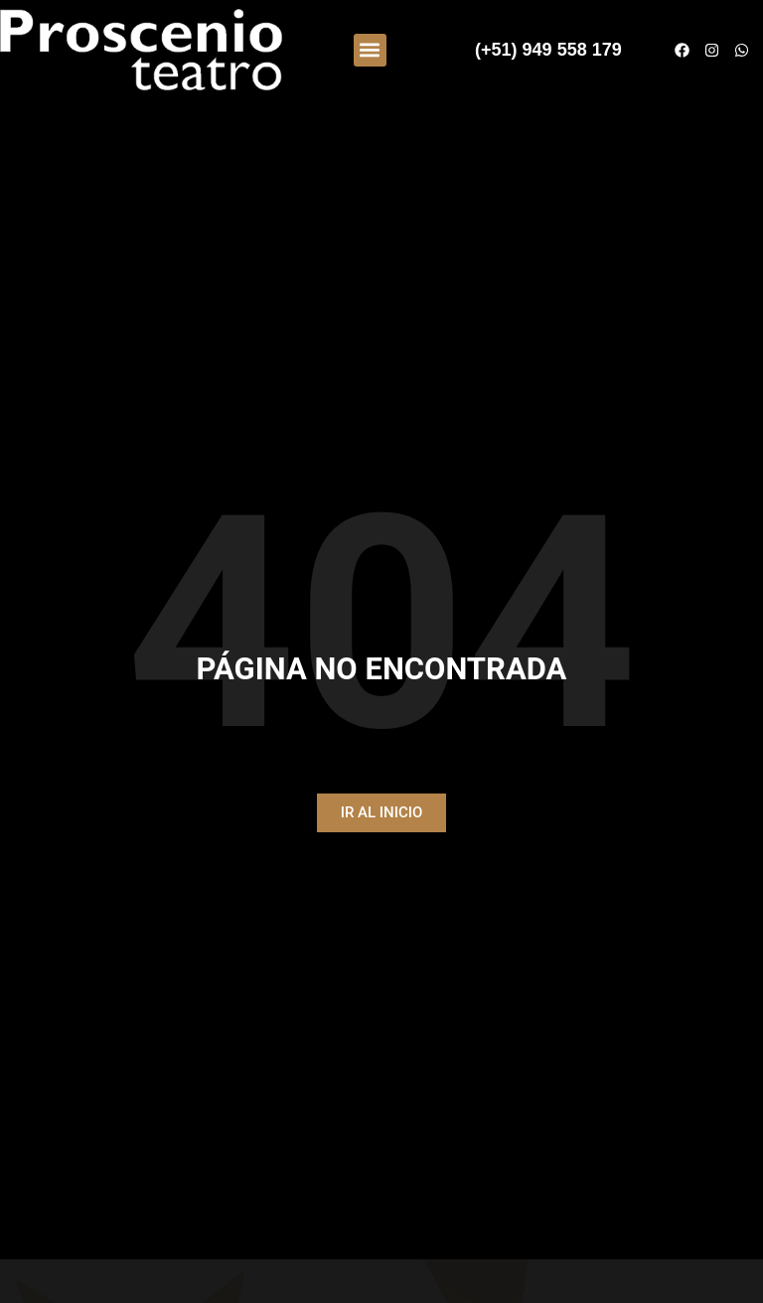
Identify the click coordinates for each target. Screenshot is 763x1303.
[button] (370, 50)
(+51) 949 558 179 (548, 50)
